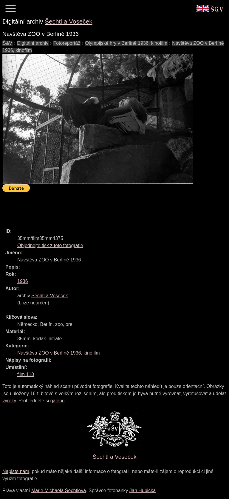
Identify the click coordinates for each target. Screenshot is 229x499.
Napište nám (15, 471)
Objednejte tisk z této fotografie (50, 245)
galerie (57, 400)
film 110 (25, 374)
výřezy (9, 400)
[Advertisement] (110, 207)
